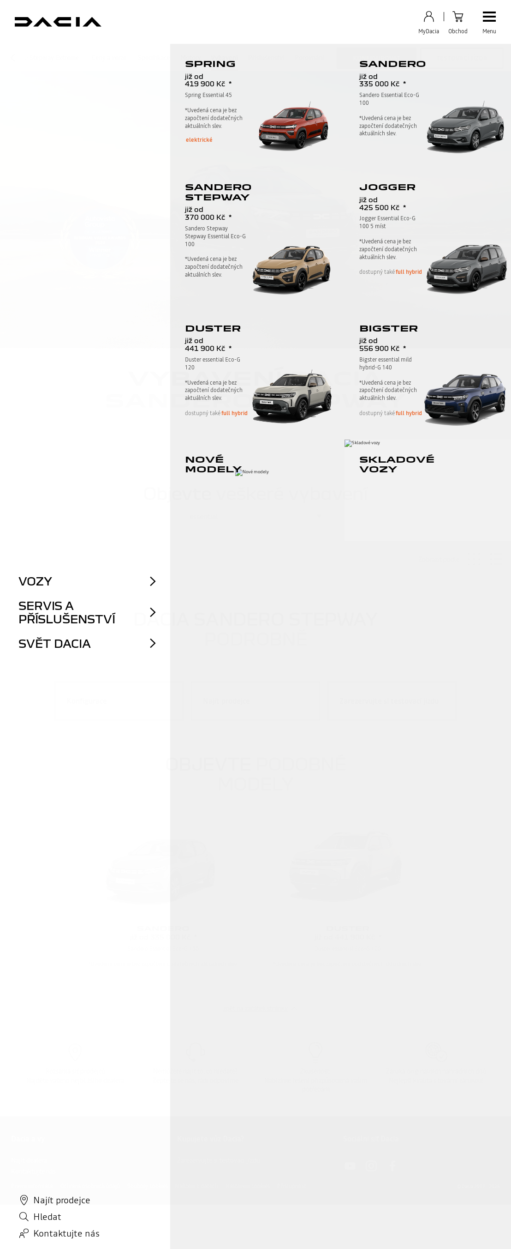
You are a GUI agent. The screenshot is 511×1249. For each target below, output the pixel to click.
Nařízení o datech (196, 1186)
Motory (190, 57)
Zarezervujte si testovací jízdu (218, 1160)
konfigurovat (376, 58)
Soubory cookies (147, 1186)
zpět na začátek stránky (255, 1008)
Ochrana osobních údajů (90, 1186)
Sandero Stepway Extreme (42, 57)
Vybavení (224, 57)
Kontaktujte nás (33, 1171)
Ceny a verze (109, 57)
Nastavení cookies (248, 1186)
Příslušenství (266, 57)
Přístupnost (291, 1186)
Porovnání (309, 57)
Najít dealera (29, 1160)
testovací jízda (461, 58)
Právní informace (32, 1186)
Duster (347, 928)
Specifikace (154, 57)
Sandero (163, 928)
